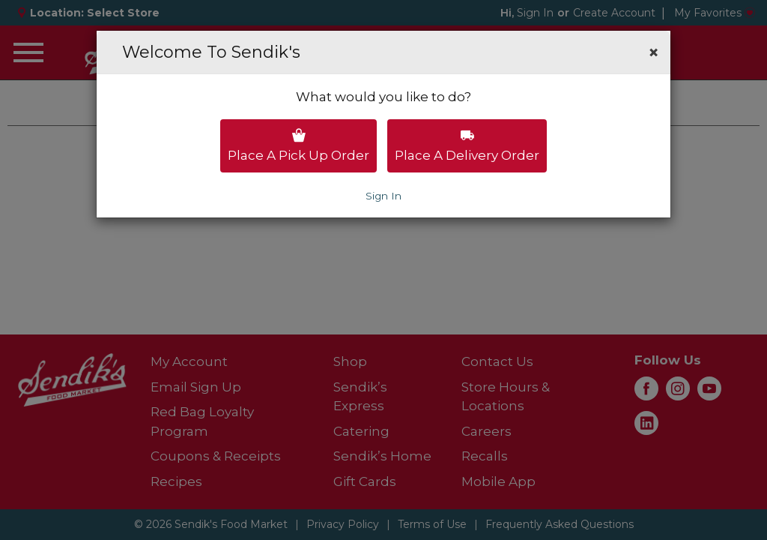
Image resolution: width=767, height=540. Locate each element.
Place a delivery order (467, 145)
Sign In (383, 196)
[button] (653, 52)
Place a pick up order (298, 145)
